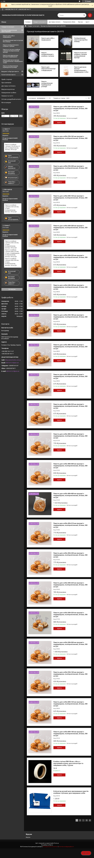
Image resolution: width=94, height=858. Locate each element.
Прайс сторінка (6, 79)
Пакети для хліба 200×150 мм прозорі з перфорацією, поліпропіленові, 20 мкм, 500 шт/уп (70, 108)
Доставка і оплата (54, 22)
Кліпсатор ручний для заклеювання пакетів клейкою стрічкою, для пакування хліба (70, 792)
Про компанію (6, 82)
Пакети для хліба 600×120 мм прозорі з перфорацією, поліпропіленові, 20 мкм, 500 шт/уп (70, 704)
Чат (86, 853)
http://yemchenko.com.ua (13, 360)
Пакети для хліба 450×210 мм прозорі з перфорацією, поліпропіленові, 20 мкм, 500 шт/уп (70, 525)
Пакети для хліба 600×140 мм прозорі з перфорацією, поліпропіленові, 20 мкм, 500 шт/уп (70, 733)
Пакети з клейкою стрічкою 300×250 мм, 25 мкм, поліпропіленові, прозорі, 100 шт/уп (12, 244)
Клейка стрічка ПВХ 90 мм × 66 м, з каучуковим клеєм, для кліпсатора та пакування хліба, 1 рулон (68, 763)
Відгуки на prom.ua (7, 89)
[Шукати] (84, 15)
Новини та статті (7, 96)
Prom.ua (56, 843)
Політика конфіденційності (66, 846)
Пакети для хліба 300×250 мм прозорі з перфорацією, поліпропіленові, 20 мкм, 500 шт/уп (70, 257)
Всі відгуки (12, 289)
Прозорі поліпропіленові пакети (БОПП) (9, 30)
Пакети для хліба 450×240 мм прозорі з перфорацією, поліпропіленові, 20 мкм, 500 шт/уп (70, 555)
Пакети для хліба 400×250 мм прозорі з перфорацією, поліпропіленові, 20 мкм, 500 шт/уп (70, 436)
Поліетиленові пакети (8, 74)
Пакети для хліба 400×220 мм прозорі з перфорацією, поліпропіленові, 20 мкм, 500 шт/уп (70, 376)
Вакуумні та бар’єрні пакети (10, 71)
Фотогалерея (6, 102)
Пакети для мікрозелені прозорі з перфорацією (48, 68)
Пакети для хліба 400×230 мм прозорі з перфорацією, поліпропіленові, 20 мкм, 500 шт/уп (70, 406)
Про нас (80, 22)
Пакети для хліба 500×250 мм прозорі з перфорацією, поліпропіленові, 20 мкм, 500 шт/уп (70, 614)
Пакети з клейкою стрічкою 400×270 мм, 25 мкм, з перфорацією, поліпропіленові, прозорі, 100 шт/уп (12, 253)
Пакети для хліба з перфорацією (47, 39)
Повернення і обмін (69, 22)
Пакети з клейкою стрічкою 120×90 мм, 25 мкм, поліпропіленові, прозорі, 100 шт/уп (12, 147)
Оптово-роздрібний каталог (11, 99)
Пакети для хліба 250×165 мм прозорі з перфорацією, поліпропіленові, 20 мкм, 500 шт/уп (70, 138)
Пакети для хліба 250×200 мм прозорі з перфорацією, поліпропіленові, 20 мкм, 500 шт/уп (70, 168)
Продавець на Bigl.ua (47, 845)
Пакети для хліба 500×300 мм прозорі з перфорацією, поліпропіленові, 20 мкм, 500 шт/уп (70, 644)
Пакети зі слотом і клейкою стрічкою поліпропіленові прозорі (80, 55)
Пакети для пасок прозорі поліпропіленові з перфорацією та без (81, 69)
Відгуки (28, 837)
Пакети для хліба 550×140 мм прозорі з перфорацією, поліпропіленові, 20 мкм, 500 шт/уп (70, 674)
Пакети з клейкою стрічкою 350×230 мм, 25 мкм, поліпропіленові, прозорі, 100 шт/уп (12, 208)
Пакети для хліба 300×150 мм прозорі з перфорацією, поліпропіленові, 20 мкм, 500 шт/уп (70, 198)
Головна (28, 22)
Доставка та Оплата (8, 86)
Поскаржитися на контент (50, 846)
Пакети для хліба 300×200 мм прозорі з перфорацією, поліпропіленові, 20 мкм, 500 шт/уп (70, 227)
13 (86, 820)
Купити (59, 122)
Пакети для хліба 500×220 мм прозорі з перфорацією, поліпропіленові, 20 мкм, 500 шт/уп (70, 585)
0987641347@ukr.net (12, 363)
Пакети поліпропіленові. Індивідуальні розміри (47, 84)
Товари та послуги (39, 22)
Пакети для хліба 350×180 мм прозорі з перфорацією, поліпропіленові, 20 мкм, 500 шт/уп (70, 317)
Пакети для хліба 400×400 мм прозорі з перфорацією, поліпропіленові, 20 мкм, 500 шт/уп (70, 495)
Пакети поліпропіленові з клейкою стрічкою (47, 54)
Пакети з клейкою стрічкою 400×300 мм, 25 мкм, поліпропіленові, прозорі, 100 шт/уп (12, 262)
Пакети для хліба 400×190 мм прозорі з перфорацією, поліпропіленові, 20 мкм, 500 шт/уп (70, 346)
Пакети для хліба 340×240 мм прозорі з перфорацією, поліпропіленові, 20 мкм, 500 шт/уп (70, 287)
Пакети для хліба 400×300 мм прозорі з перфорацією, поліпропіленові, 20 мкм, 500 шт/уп (70, 465)
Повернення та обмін (8, 92)
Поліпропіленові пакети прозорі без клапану (80, 39)
